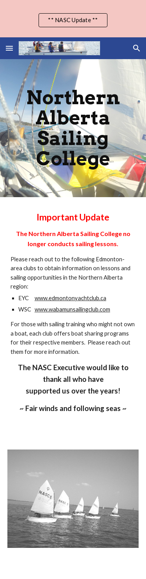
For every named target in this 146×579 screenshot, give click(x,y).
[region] (73, 18)
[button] (9, 48)
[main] (73, 128)
